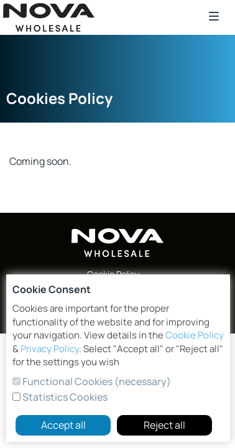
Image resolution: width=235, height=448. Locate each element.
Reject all (164, 425)
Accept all (63, 425)
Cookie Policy (194, 335)
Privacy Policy (50, 348)
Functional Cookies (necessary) (96, 381)
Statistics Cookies (64, 397)
